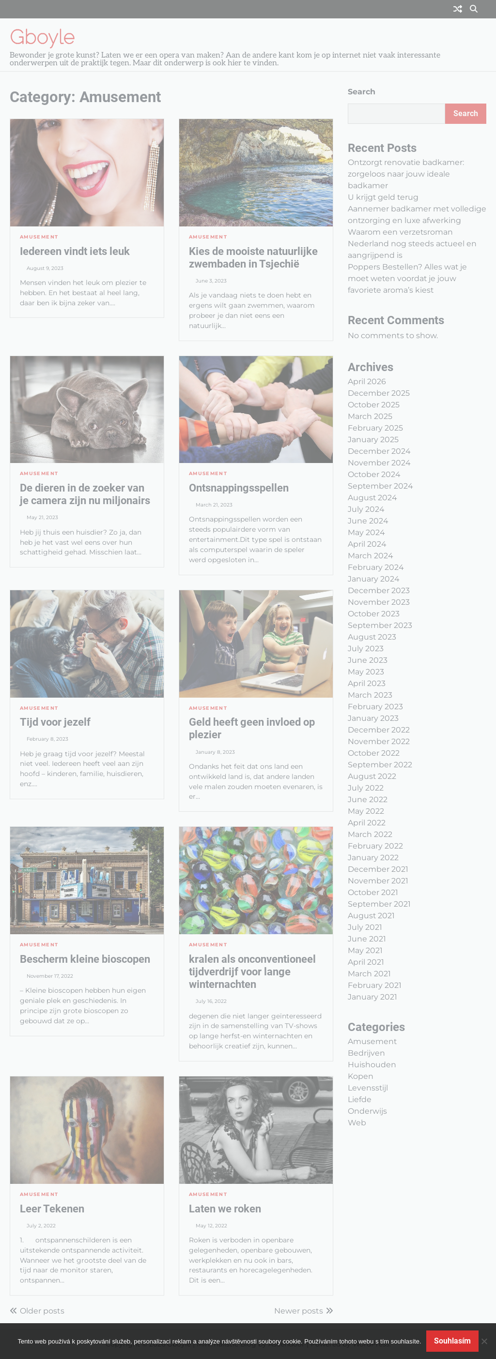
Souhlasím (452, 1340)
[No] (484, 1341)
